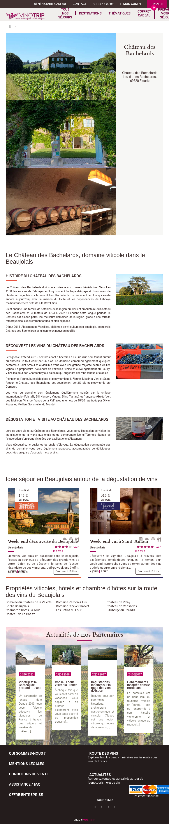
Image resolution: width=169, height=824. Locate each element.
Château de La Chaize (20, 614)
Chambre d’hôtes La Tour (23, 610)
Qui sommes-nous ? (27, 753)
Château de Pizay (118, 602)
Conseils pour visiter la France (66, 683)
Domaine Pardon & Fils (71, 602)
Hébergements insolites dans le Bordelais (138, 685)
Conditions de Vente (29, 773)
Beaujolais (15, 547)
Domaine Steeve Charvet (72, 606)
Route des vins (103, 753)
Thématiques (119, 13)
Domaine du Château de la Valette (28, 602)
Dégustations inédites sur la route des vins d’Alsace (101, 686)
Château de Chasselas (122, 606)
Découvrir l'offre (66, 571)
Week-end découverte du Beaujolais (43, 541)
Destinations (90, 13)
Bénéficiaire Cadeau (50, 4)
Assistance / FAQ (24, 784)
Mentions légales (26, 763)
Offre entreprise (26, 794)
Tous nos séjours (65, 13)
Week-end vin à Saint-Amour (119, 541)
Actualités (100, 775)
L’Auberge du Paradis (121, 610)
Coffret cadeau (144, 13)
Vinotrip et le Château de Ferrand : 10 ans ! (30, 686)
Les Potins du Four (68, 610)
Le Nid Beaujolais (17, 606)
